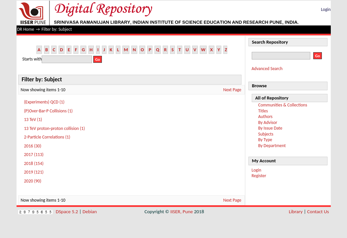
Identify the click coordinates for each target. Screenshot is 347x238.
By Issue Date (270, 128)
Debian (90, 212)
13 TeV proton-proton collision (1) (54, 128)
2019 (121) (34, 172)
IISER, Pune (181, 212)
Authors (265, 116)
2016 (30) (32, 146)
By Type (265, 139)
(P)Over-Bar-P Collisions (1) (48, 111)
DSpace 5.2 (67, 212)
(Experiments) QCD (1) (44, 102)
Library (296, 212)
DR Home (25, 29)
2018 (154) (34, 163)
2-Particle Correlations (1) (47, 137)
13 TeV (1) (33, 119)
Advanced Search (267, 68)
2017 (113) (34, 154)
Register (259, 175)
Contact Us (318, 212)
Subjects (266, 134)
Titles (263, 111)
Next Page (232, 90)
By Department (272, 145)
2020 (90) (32, 181)
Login (325, 9)
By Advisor (268, 122)
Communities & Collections (282, 105)
